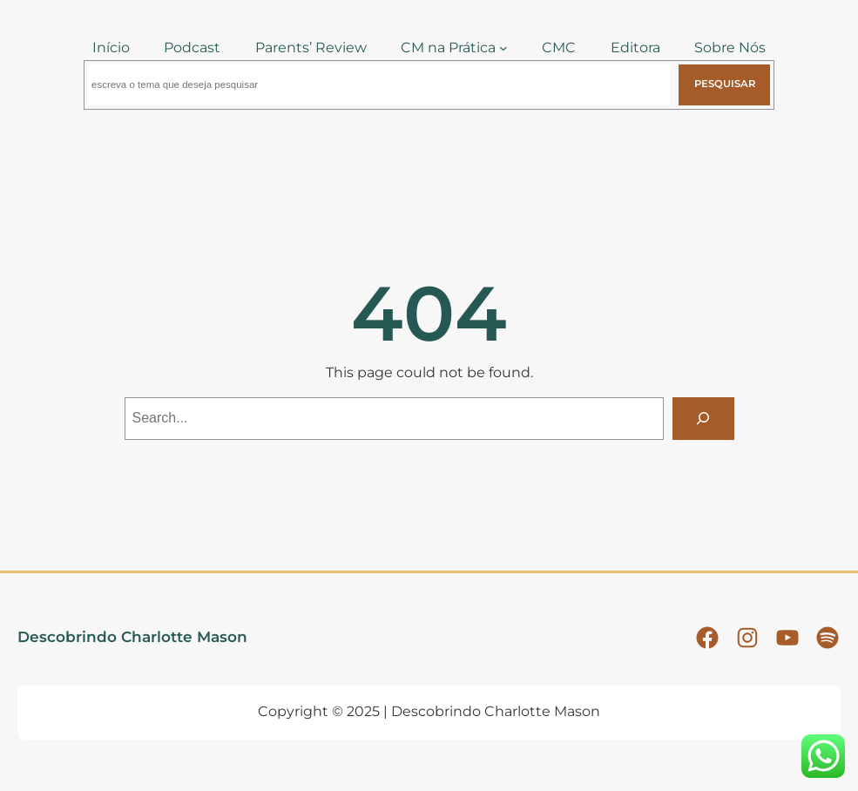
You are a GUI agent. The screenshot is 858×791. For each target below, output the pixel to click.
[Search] (703, 418)
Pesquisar (724, 84)
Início (111, 47)
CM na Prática (448, 47)
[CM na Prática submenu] (503, 48)
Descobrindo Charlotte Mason (132, 637)
